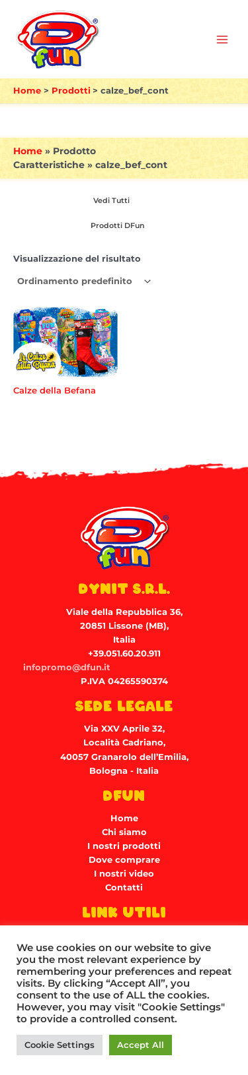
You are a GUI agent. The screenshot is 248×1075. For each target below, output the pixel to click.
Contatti (124, 887)
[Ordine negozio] (83, 281)
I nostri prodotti (124, 846)
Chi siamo (124, 832)
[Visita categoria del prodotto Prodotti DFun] (115, 226)
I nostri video (124, 874)
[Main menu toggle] (222, 39)
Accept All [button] (140, 1044)
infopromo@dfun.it (66, 667)
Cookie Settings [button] (59, 1044)
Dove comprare (124, 860)
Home (27, 151)
